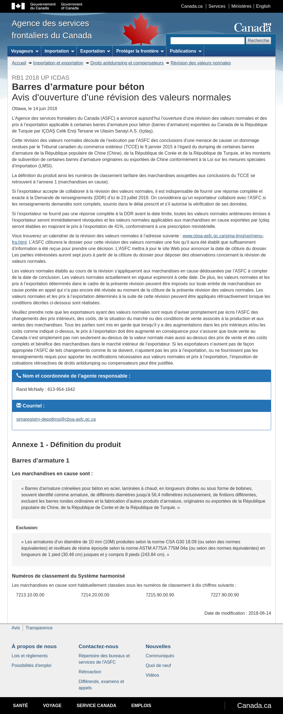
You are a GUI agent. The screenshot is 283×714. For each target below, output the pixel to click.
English (263, 6)
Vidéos (152, 675)
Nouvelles (158, 646)
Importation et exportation (58, 63)
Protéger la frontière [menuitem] (140, 51)
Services (216, 6)
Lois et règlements (30, 655)
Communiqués (160, 655)
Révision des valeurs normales (201, 63)
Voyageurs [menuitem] (24, 51)
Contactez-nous (99, 646)
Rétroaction (90, 671)
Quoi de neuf (158, 665)
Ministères (241, 6)
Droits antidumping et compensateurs (127, 63)
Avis (16, 627)
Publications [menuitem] (185, 51)
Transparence (39, 627)
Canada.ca (192, 6)
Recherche (258, 40)
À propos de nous (34, 646)
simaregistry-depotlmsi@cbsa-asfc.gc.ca (56, 419)
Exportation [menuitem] (95, 51)
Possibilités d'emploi (31, 665)
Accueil (19, 63)
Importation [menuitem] (59, 51)
